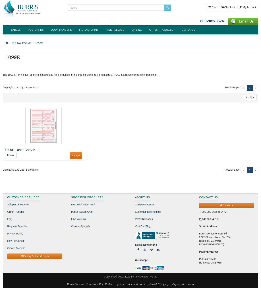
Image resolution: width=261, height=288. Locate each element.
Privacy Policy (15, 233)
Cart (212, 7)
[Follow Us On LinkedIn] (158, 250)
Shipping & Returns (18, 204)
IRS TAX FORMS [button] (89, 29)
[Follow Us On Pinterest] (151, 250)
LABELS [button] (16, 29)
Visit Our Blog (142, 226)
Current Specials (80, 226)
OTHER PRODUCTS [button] (162, 29)
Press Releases (144, 219)
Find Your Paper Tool (83, 204)
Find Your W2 (78, 219)
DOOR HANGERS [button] (62, 29)
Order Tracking (15, 211)
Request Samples (17, 226)
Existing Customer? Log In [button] (34, 256)
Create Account (16, 248)
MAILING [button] (138, 29)
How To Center (15, 240)
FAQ (9, 219)
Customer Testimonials (148, 211)
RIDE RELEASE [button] (116, 29)
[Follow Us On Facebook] (138, 250)
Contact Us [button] (226, 205)
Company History (144, 204)
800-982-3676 (212, 21)
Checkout (228, 7)
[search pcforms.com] (167, 8)
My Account (248, 7)
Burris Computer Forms (144, 276)
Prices (10, 155)
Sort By (249, 97)
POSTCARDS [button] (36, 29)
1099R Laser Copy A (20, 150)
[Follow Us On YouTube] (144, 250)
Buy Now (76, 155)
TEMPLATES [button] (188, 29)
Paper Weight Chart (82, 211)
